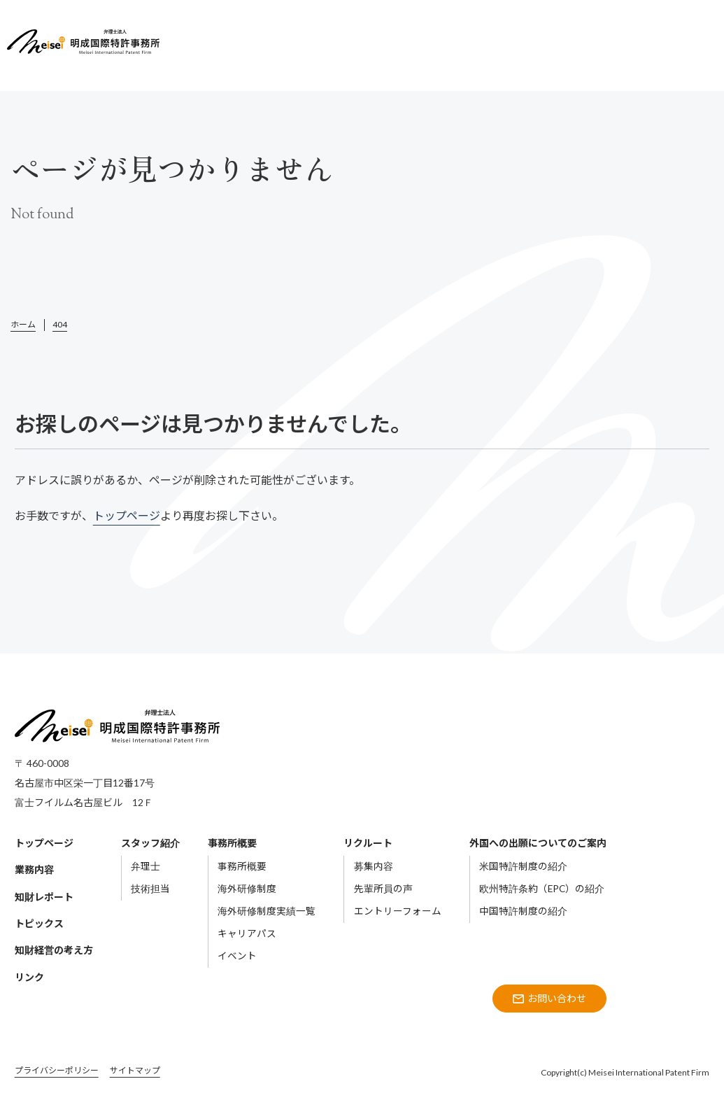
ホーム (23, 324)
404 (59, 324)
